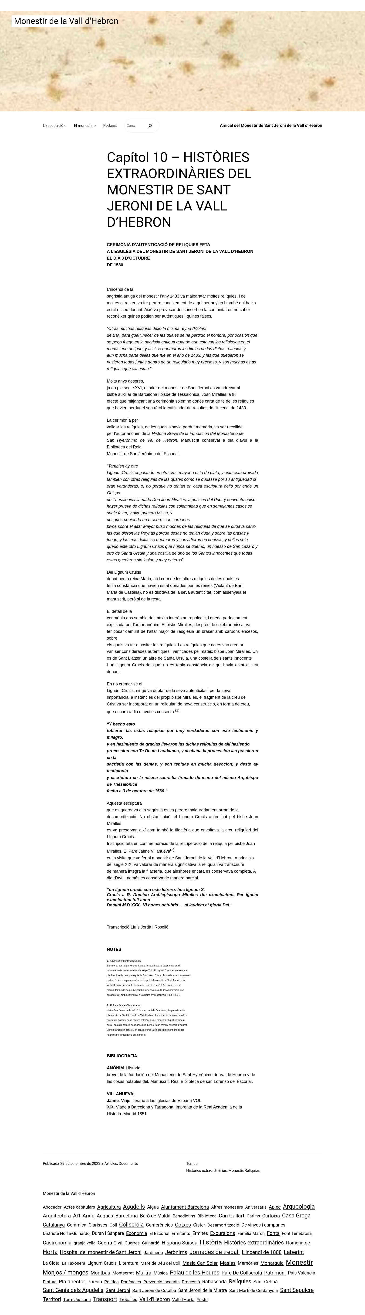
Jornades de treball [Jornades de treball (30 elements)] (214, 1252)
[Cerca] (150, 125)
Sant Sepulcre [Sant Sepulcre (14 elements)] (297, 1290)
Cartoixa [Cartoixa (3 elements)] (271, 1216)
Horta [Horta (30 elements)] (50, 1252)
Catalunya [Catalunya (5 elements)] (54, 1225)
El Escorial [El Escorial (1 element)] (159, 1233)
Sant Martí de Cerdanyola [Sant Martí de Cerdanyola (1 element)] (253, 1290)
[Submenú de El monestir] (95, 126)
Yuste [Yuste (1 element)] (202, 1299)
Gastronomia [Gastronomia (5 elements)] (57, 1243)
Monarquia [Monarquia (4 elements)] (272, 1263)
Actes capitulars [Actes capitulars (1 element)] (79, 1207)
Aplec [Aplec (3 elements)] (275, 1207)
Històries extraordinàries (206, 1170)
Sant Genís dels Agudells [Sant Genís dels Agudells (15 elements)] (73, 1290)
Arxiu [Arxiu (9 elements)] (89, 1216)
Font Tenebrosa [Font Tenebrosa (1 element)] (297, 1233)
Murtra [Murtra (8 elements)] (143, 1273)
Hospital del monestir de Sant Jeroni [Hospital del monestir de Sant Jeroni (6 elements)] (101, 1252)
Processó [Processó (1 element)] (191, 1281)
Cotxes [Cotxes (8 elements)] (183, 1225)
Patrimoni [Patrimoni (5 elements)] (275, 1273)
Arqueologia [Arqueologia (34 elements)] (299, 1206)
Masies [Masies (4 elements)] (228, 1263)
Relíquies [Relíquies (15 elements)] (240, 1281)
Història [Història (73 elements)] (211, 1242)
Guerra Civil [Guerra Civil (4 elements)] (110, 1243)
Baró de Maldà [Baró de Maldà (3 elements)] (155, 1216)
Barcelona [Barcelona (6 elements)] (126, 1216)
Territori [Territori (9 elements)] (52, 1299)
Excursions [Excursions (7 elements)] (222, 1233)
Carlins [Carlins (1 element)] (253, 1216)
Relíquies (252, 1170)
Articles (111, 1163)
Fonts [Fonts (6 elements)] (273, 1233)
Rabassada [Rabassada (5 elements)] (214, 1281)
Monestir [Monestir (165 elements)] (299, 1262)
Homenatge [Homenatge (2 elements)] (298, 1243)
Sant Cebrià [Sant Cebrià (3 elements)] (265, 1281)
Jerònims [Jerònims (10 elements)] (176, 1252)
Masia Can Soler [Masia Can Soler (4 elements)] (200, 1263)
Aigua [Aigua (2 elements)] (153, 1207)
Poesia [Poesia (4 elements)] (94, 1281)
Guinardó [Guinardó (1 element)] (150, 1243)
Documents (128, 1163)
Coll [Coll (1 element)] (113, 1225)
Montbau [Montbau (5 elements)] (100, 1273)
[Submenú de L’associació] (65, 126)
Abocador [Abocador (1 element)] (52, 1207)
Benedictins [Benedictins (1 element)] (184, 1216)
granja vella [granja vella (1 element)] (84, 1243)
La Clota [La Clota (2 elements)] (51, 1263)
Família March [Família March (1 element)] (251, 1233)
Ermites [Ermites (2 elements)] (200, 1233)
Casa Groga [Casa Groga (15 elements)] (296, 1215)
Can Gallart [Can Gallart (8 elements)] (231, 1216)
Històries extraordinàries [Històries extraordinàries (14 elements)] (254, 1242)
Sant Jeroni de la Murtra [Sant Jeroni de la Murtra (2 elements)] (202, 1290)
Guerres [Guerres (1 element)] (132, 1243)
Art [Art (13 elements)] (76, 1215)
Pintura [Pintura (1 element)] (50, 1281)
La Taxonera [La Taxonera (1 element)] (73, 1263)
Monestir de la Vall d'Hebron (66, 21)
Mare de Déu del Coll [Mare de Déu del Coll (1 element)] (160, 1263)
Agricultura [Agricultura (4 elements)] (109, 1207)
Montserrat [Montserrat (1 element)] (123, 1273)
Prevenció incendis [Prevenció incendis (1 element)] (161, 1281)
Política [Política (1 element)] (111, 1281)
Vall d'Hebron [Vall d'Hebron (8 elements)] (154, 1299)
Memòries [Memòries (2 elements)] (248, 1263)
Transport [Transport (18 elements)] (105, 1299)
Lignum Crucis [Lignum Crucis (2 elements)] (102, 1263)
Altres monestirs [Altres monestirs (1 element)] (227, 1207)
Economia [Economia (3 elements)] (136, 1233)
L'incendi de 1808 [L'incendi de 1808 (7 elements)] (262, 1252)
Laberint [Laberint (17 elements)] (294, 1252)
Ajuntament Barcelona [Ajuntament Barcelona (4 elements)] (185, 1207)
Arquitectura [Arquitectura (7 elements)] (57, 1216)
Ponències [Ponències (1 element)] (131, 1281)
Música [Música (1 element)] (161, 1273)
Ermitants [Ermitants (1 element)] (181, 1233)
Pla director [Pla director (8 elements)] (72, 1281)
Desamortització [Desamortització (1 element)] (223, 1225)
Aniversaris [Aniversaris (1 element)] (256, 1207)
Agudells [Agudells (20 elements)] (134, 1206)
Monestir (235, 1170)
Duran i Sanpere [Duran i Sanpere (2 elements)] (108, 1233)
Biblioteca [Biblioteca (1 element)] (206, 1216)
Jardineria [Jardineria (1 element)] (153, 1252)
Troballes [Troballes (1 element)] (128, 1299)
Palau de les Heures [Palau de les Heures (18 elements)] (194, 1272)
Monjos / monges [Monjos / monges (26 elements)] (65, 1272)
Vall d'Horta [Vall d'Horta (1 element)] (183, 1299)
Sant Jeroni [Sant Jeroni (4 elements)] (118, 1290)
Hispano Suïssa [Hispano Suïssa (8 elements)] (179, 1243)
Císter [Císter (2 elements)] (199, 1225)
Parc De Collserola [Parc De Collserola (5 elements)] (242, 1273)
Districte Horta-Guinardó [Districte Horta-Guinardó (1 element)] (66, 1233)
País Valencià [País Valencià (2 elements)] (301, 1273)
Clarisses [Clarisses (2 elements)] (97, 1225)
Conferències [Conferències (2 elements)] (159, 1225)
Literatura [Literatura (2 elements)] (128, 1263)
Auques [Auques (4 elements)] (105, 1216)
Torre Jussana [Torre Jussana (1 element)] (77, 1299)
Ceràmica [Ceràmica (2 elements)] (76, 1225)
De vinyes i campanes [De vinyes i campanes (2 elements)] (263, 1225)
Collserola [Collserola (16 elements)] (131, 1224)
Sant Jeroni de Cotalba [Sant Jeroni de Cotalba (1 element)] (154, 1290)
